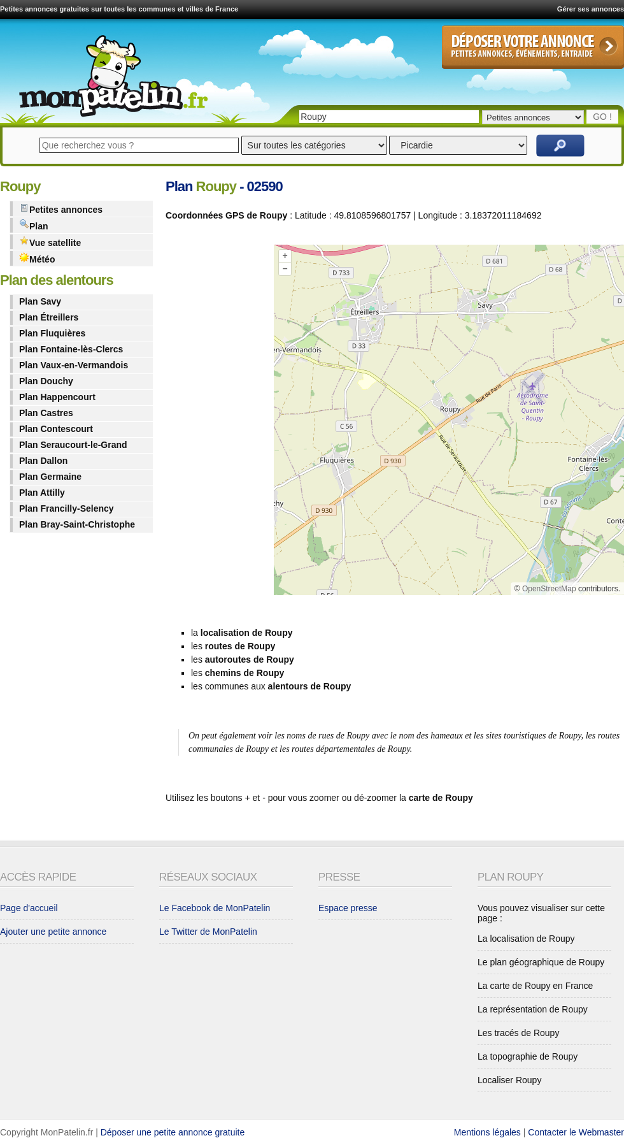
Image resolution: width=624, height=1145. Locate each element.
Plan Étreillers (48, 317)
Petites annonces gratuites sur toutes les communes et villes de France (119, 9)
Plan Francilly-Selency (66, 508)
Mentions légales (487, 1132)
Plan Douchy (46, 381)
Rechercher (560, 145)
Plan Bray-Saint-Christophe (77, 524)
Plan (33, 225)
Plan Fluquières (52, 333)
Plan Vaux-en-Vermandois (73, 365)
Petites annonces (61, 209)
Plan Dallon (43, 461)
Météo (37, 258)
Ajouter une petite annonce (53, 931)
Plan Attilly (42, 492)
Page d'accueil (29, 908)
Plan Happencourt (57, 397)
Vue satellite (50, 242)
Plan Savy (40, 301)
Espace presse (348, 908)
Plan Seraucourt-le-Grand (73, 445)
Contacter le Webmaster (576, 1132)
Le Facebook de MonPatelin (214, 908)
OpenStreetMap (549, 588)
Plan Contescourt (56, 429)
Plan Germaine (50, 477)
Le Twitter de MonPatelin (208, 931)
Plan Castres (46, 413)
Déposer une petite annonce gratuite (173, 1132)
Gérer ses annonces (590, 9)
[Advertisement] (216, 422)
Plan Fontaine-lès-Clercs (71, 349)
